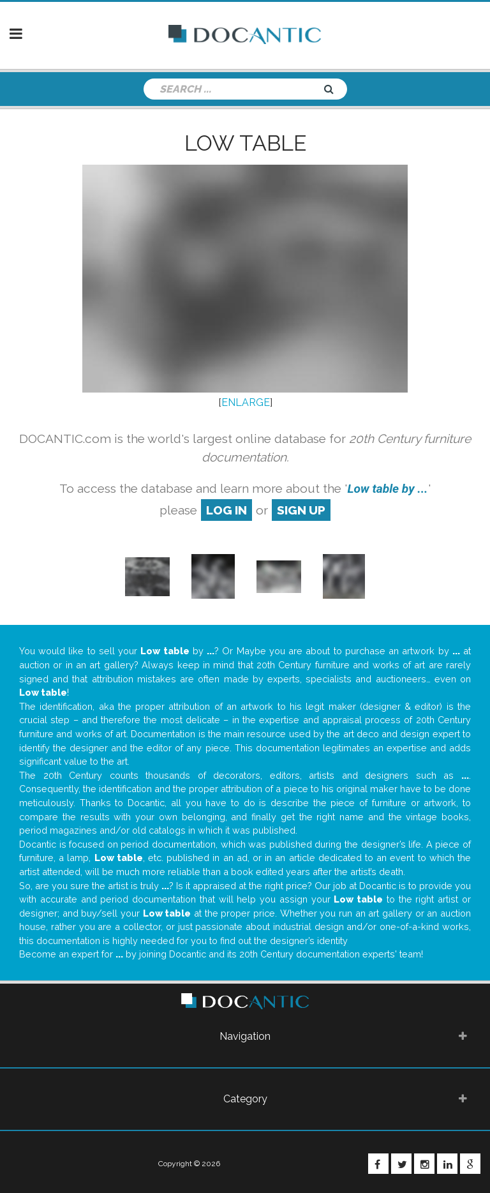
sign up (301, 510)
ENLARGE (245, 402)
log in (226, 510)
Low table (245, 143)
